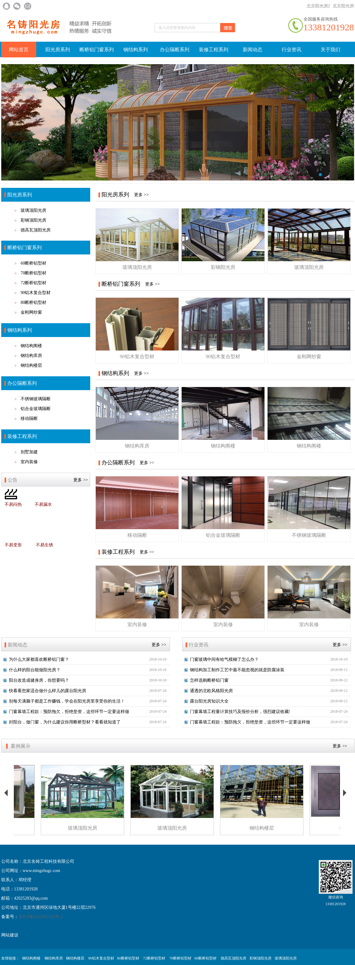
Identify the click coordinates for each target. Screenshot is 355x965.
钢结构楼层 (31, 365)
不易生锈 (44, 545)
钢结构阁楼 (31, 345)
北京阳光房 (343, 6)
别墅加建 (29, 452)
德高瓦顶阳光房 (36, 230)
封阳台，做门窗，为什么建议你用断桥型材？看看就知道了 (65, 722)
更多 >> (80, 480)
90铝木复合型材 (36, 292)
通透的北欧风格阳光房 (211, 690)
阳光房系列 (57, 49)
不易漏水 (43, 504)
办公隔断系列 (174, 49)
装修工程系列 (213, 49)
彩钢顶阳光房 (33, 220)
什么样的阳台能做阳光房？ (34, 670)
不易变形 (13, 545)
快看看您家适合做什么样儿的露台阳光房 (47, 690)
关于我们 (330, 49)
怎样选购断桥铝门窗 (209, 680)
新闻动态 (252, 49)
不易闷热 (13, 504)
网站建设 (9, 935)
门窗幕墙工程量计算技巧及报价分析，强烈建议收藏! (240, 711)
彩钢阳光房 (223, 267)
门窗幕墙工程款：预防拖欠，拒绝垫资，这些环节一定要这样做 (69, 711)
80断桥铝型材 (33, 302)
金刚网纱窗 (31, 312)
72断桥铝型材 (33, 283)
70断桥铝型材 (33, 273)
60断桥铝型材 (33, 263)
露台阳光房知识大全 (209, 701)
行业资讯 (291, 49)
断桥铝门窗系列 (96, 49)
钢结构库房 (31, 355)
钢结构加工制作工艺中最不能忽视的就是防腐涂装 (237, 670)
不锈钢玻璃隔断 (36, 399)
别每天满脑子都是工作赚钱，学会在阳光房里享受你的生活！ (67, 701)
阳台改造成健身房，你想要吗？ (39, 680)
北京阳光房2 (318, 6)
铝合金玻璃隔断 (36, 408)
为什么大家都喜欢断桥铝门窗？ (39, 659)
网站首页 (19, 49)
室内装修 (29, 461)
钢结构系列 (135, 49)
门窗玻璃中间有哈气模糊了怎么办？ (224, 659)
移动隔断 (29, 418)
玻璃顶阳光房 (33, 210)
